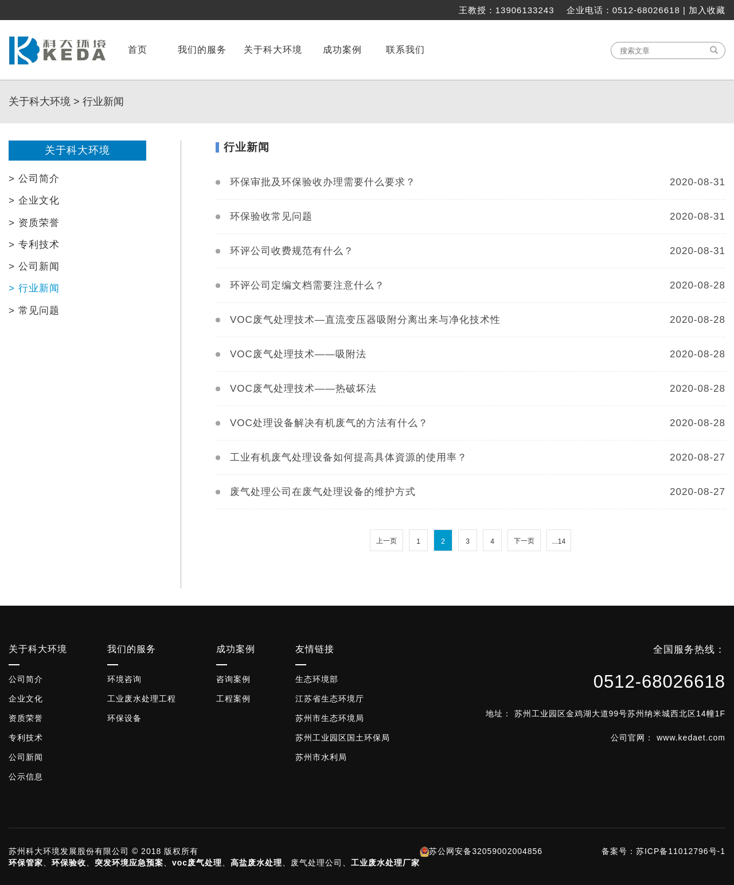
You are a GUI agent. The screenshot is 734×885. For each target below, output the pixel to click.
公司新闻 (26, 757)
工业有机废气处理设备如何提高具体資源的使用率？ (348, 457)
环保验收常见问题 (271, 216)
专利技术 (26, 737)
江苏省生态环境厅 (329, 698)
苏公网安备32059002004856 (485, 851)
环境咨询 (124, 679)
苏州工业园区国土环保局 (342, 737)
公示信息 (26, 776)
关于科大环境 (40, 101)
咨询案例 (233, 679)
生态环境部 (316, 679)
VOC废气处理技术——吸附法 (298, 354)
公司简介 (26, 679)
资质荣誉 (26, 718)
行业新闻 (103, 101)
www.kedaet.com (691, 737)
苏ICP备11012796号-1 (680, 851)
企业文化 (26, 698)
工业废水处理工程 (141, 698)
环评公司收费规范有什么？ (292, 250)
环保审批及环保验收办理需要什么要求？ (323, 182)
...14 (558, 541)
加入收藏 (707, 10)
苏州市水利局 (321, 757)
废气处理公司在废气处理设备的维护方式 (323, 491)
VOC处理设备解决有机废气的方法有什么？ (329, 423)
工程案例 (233, 698)
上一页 (386, 541)
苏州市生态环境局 (329, 718)
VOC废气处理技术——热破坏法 (303, 388)
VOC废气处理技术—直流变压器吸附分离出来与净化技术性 (365, 319)
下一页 (524, 541)
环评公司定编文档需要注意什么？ (307, 285)
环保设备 (124, 718)
